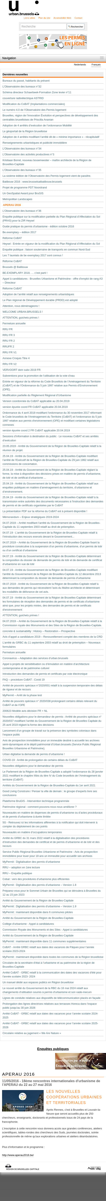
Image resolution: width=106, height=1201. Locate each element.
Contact (78, 18)
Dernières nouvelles (15, 74)
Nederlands (80, 64)
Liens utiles (29, 18)
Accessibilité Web (62, 18)
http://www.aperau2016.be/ (18, 1155)
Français (96, 64)
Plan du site (44, 18)
